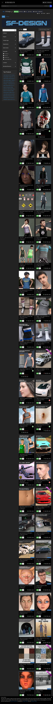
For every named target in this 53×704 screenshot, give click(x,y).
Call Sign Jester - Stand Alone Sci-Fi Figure (28, 480)
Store (25, 11)
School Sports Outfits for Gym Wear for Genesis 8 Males (14, 92)
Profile (21, 11)
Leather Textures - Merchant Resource (27, 664)
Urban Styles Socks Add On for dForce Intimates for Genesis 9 (15, 78)
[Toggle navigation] (2, 2)
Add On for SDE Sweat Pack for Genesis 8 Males (12, 88)
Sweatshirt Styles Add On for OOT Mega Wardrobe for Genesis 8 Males (34, 342)
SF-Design (22, 52)
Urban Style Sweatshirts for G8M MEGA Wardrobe (13, 82)
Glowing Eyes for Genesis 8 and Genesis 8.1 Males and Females (33, 185)
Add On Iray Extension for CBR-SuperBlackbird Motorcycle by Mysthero (34, 559)
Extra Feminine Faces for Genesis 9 (27, 158)
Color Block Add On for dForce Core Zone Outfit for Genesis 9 (15, 94)
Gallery (30, 11)
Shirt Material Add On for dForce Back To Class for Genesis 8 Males (33, 290)
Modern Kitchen (39, 690)
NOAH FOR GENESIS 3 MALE (42, 480)
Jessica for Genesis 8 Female (26, 398)
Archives (7, 16)
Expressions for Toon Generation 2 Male (28, 585)
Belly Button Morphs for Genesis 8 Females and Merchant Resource (34, 506)
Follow (16, 11)
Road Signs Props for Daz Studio (26, 211)
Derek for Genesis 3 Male (41, 585)
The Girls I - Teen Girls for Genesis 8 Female (29, 237)
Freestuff (35, 11)
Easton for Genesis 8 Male (8, 90)
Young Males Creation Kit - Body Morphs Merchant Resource (15, 76)
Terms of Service (14, 701)
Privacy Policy (34, 701)
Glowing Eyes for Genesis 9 (42, 129)
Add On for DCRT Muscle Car (26, 50)
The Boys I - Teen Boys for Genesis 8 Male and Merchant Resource (33, 263)
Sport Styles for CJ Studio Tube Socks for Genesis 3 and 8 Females (33, 316)
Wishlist (40, 11)
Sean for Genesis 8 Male (8, 87)
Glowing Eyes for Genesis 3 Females (27, 611)
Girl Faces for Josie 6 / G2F (25, 690)
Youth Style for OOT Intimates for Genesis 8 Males (13, 75)
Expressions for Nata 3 (41, 611)
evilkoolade (26, 482)
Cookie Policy (25, 701)
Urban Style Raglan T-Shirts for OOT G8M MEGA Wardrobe (14, 80)
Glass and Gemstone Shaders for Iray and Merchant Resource (32, 638)
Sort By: (45, 29)
